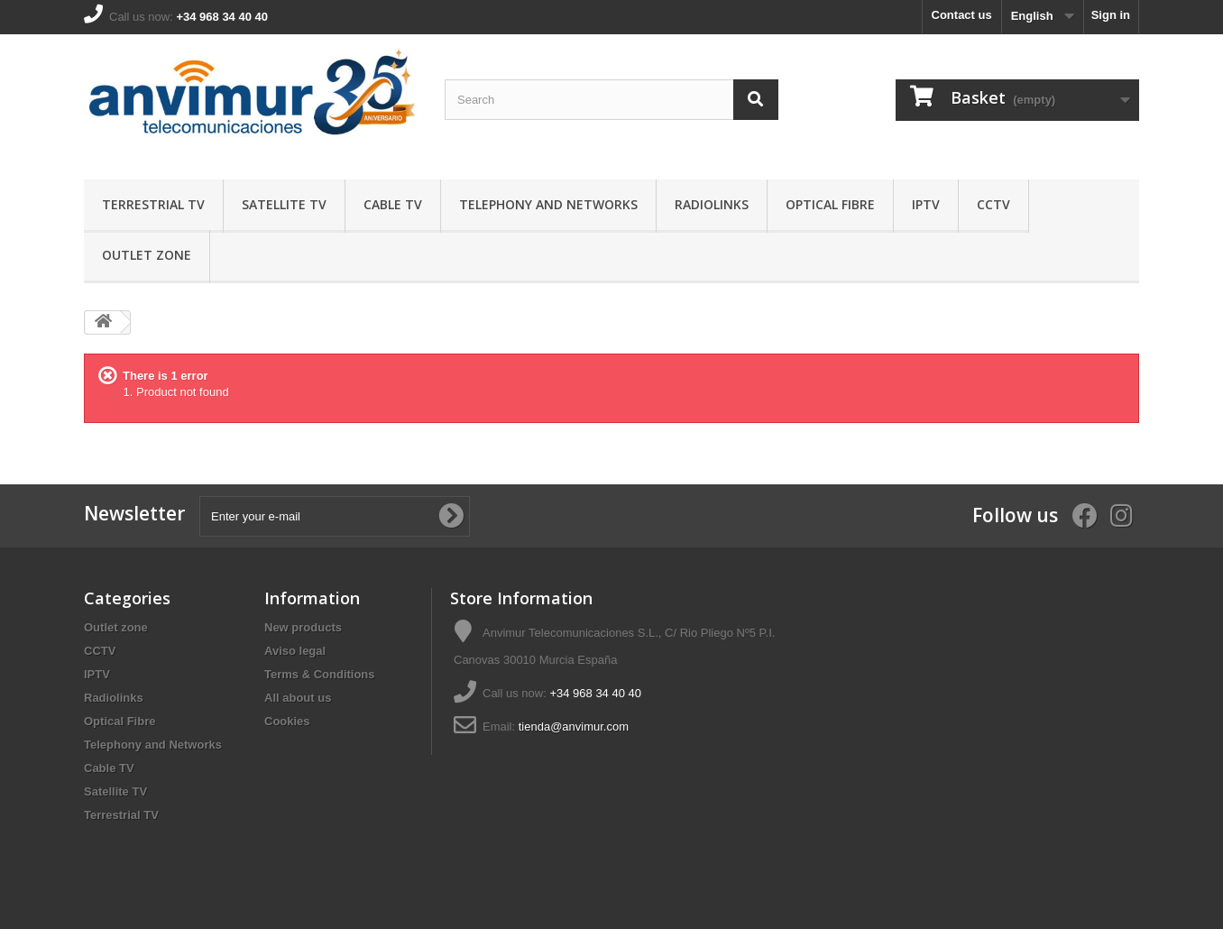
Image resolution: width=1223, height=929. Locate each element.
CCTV (993, 204)
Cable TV (392, 204)
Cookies (287, 721)
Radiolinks (712, 204)
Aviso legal (295, 651)
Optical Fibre (830, 204)
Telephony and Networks (548, 204)
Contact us (962, 15)
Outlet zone (146, 254)
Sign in (1110, 15)
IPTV (926, 204)
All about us (297, 697)
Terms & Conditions (319, 674)
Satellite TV (284, 204)
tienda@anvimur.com (574, 726)
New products (303, 627)
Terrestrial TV (153, 204)
